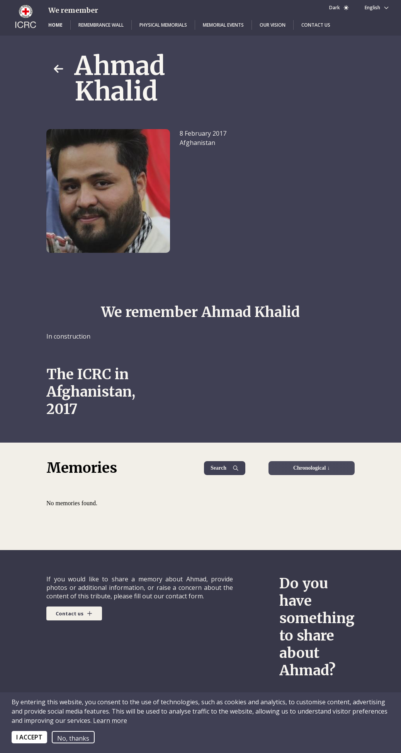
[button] (55, 25)
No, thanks (73, 738)
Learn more (109, 720)
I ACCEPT (29, 737)
